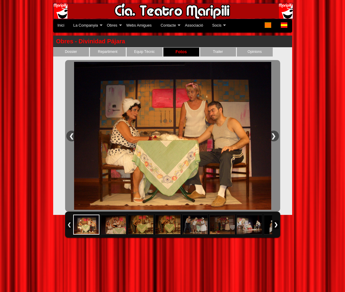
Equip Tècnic (144, 52)
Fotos (181, 51)
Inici (61, 25)
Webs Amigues (139, 25)
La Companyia (85, 25)
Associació (194, 25)
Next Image (273, 136)
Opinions (255, 52)
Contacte (168, 25)
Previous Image (71, 136)
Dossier (71, 52)
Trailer (218, 52)
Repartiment (107, 52)
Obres (112, 25)
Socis (216, 25)
